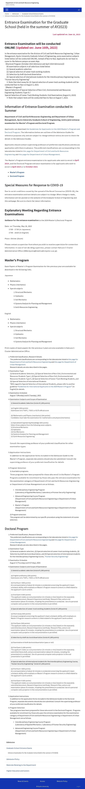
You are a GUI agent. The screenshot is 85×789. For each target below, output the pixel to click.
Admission (15, 14)
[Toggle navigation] (7, 10)
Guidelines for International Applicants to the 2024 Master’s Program (44, 386)
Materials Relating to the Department (21, 765)
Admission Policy (13, 759)
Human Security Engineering (56, 556)
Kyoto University (43, 786)
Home (7, 14)
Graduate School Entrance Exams (33, 14)
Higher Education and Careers (18, 771)
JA (79, 10)
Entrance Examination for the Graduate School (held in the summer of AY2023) (33, 753)
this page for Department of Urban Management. (39, 154)
